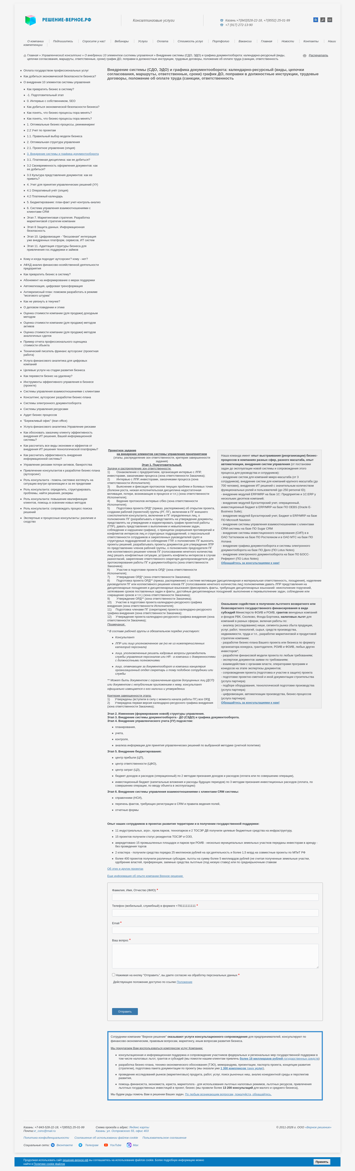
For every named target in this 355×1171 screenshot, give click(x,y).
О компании (35, 41)
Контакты (311, 41)
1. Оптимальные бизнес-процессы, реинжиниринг (61, 124)
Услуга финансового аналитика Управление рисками (60, 426)
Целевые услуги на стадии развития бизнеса (54, 370)
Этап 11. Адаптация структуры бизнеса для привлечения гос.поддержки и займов (56, 247)
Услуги (143, 41)
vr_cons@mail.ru (45, 1131)
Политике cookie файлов (49, 1164)
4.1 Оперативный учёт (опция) (47, 190)
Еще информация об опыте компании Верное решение (145, 876)
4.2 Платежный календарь (45, 196)
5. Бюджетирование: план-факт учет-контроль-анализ (64, 202)
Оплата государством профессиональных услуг (56, 70)
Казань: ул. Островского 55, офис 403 (122, 1131)
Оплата (162, 41)
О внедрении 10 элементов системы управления (119, 55)
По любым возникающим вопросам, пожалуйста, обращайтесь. (228, 1094)
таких (242, 1068)
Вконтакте (61, 1145)
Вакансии (245, 41)
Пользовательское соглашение (165, 1137)
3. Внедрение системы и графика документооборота (63, 154)
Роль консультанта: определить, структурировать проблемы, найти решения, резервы (57, 491)
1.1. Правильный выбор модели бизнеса (54, 136)
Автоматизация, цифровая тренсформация (53, 286)
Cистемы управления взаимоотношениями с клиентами (62, 391)
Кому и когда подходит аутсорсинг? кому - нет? (56, 259)
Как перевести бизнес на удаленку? (48, 376)
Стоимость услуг (190, 41)
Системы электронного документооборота (52, 403)
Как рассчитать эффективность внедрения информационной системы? (53, 456)
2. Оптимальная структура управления (53, 142)
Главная (266, 41)
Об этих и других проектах (125, 868)
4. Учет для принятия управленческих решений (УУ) (62, 184)
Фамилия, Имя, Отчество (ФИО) (134, 890)
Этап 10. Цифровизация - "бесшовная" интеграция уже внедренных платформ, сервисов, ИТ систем (61, 238)
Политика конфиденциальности (46, 1137)
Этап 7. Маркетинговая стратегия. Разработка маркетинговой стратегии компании (58, 219)
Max (133, 1145)
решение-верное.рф (75, 1160)
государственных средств (279, 1058)
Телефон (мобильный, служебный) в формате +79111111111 (154, 905)
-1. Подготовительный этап (45, 95)
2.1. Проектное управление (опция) (51, 148)
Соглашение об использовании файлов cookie (106, 1137)
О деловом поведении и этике (44, 307)
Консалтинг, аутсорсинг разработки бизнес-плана (57, 397)
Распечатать (318, 55)
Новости (288, 41)
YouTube (112, 1145)
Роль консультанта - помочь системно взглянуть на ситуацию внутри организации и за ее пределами (58, 481)
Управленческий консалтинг (62, 55)
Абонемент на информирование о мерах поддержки (59, 280)
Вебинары (122, 41)
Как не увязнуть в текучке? (42, 301)
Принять (322, 1162)
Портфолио (220, 41)
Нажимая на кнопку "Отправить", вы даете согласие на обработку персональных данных (176, 975)
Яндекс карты (139, 1127)
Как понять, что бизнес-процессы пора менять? (59, 112)
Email (116, 923)
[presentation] (146, 997)
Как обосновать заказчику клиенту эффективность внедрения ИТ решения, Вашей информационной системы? (58, 436)
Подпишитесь (63, 41)
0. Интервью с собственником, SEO (51, 101)
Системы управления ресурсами (46, 409)
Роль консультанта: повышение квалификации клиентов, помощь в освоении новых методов (55, 500)
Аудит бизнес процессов (40, 415)
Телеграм (88, 1145)
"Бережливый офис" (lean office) (45, 420)
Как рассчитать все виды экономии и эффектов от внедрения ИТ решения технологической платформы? (61, 447)
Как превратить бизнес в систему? (50, 89)
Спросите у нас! (93, 41)
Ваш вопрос (120, 940)
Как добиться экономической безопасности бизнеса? (60, 76)
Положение (184, 982)
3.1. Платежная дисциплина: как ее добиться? (58, 159)
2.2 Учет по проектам (41, 130)
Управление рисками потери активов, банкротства (58, 464)
